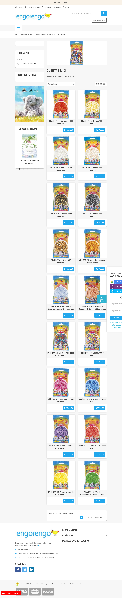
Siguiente (100, 517)
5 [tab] (35, 169)
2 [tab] (23, 169)
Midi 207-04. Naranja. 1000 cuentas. (61, 122)
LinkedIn (31, 569)
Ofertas (19, 7)
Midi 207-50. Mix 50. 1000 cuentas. (92, 354)
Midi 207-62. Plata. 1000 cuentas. (92, 215)
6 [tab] (39, 169)
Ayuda (66, 7)
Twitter (24, 569)
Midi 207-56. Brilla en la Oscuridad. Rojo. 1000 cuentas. (92, 307)
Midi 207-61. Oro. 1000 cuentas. (61, 261)
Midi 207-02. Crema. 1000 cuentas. (92, 122)
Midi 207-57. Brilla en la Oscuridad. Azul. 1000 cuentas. (61, 307)
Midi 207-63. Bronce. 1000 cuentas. (61, 215)
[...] (39, 546)
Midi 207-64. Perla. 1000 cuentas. (92, 168)
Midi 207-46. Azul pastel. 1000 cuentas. (92, 400)
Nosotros (46, 7)
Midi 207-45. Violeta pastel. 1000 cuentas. (61, 447)
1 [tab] (20, 169)
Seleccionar (52, 84)
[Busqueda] (88, 13)
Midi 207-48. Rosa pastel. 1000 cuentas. (61, 400)
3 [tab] (27, 169)
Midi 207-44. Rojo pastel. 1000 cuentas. (92, 447)
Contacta (56, 7)
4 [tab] (31, 169)
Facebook (18, 569)
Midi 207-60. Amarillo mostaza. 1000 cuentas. (92, 261)
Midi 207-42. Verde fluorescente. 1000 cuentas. (92, 493)
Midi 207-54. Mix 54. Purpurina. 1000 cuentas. (61, 354)
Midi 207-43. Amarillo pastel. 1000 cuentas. (61, 493)
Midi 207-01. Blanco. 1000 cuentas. (61, 168)
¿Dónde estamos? (32, 7)
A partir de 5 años (28, 63)
